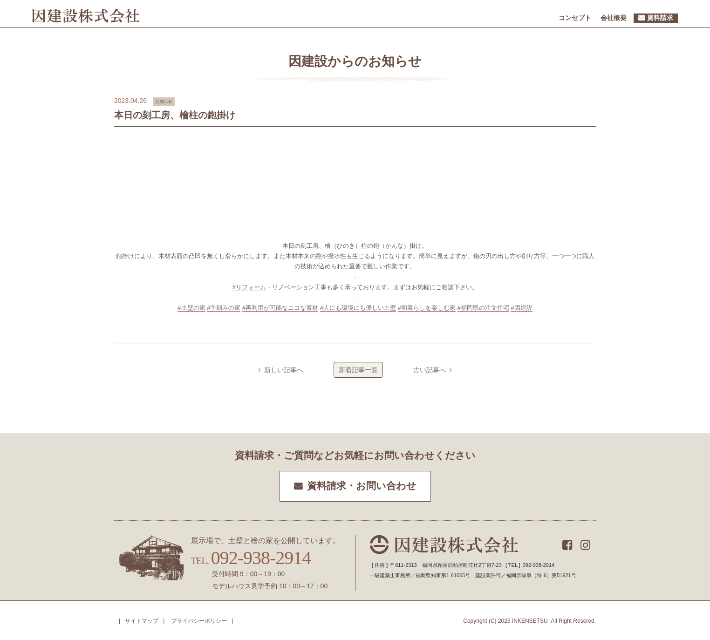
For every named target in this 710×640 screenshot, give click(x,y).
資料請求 (660, 17)
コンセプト (575, 17)
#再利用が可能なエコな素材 (280, 307)
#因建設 (521, 307)
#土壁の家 (191, 307)
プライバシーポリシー (199, 621)
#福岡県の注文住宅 (483, 307)
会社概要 (614, 17)
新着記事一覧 (358, 370)
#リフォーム (249, 287)
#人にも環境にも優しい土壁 (358, 307)
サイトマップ (141, 621)
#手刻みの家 (223, 307)
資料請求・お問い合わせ (361, 485)
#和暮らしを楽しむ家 (427, 307)
